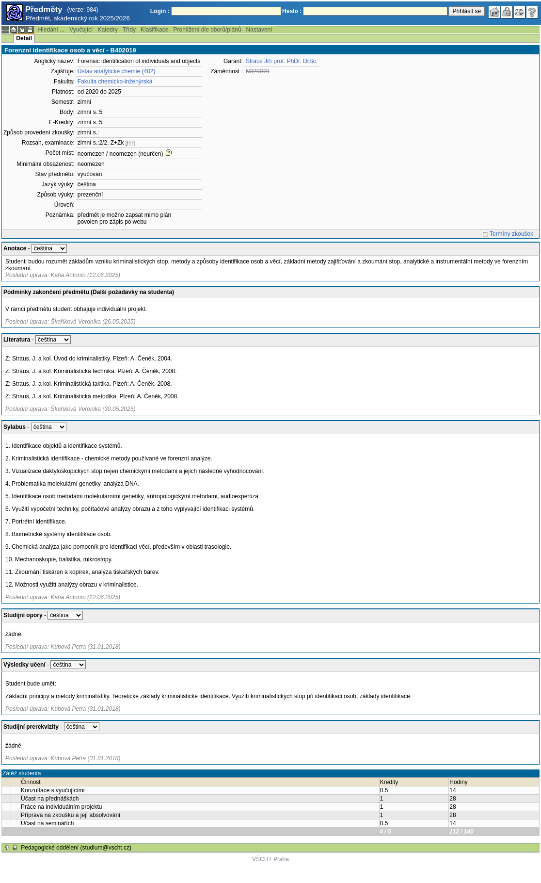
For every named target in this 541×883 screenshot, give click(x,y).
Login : (160, 11)
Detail (24, 38)
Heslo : (292, 11)
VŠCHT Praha (270, 859)
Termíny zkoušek (511, 233)
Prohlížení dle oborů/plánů (207, 29)
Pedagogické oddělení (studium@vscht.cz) (76, 847)
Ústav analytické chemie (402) (117, 71)
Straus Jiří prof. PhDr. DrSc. (282, 61)
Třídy (129, 29)
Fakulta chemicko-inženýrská (115, 81)
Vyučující (81, 29)
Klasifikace (154, 29)
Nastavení (259, 29)
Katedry (107, 29)
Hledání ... (51, 29)
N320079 (258, 71)
